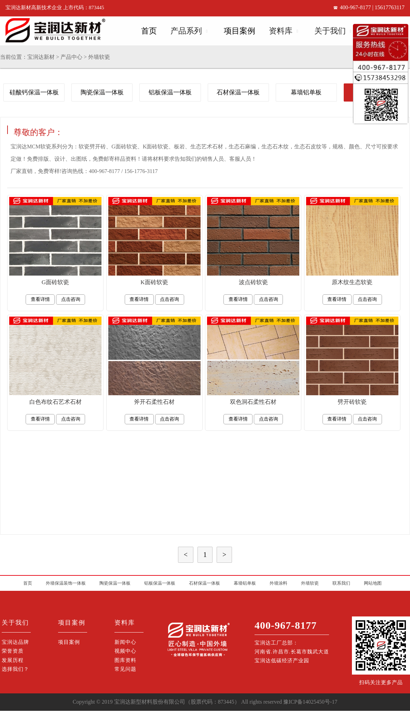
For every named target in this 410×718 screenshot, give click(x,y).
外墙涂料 (278, 583)
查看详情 (40, 299)
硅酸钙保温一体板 (34, 92)
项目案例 (239, 31)
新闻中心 (125, 642)
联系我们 (341, 583)
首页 (149, 31)
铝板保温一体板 (170, 92)
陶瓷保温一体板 (102, 92)
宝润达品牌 (15, 642)
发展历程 (13, 660)
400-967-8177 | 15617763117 (372, 7)
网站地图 (373, 583)
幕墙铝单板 (306, 92)
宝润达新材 (41, 57)
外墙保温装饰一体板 (66, 583)
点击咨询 (70, 299)
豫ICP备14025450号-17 (310, 702)
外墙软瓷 (99, 57)
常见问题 (125, 669)
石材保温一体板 (238, 92)
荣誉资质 (13, 651)
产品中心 (71, 57)
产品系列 (186, 31)
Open (206, 30)
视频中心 (125, 651)
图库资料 (125, 660)
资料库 (280, 31)
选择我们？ (15, 669)
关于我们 (330, 31)
